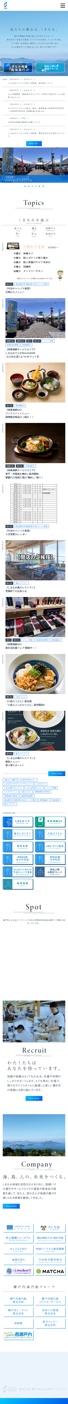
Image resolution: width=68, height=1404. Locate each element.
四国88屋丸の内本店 (42, 793)
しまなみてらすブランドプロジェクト (18, 784)
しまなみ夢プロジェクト (13, 789)
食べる (9, 287)
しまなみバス (41, 784)
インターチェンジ (10, 793)
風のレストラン (21, 586)
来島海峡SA (26, 348)
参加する (20, 344)
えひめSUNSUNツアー (27, 781)
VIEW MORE (56, 775)
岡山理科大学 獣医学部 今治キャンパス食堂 (32, 287)
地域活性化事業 (12, 348)
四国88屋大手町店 (10, 797)
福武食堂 (55, 801)
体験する (10, 344)
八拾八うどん (20, 699)
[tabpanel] (34, 167)
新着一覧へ (34, 144)
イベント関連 (48, 344)
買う (29, 344)
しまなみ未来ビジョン (34, 789)
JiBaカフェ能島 (9, 781)
